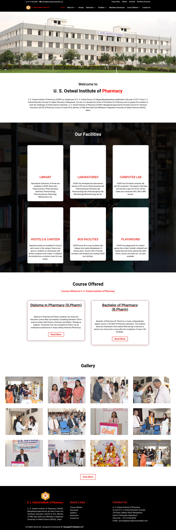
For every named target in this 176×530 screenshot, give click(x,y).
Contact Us (146, 7)
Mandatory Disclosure (143, 1)
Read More (56, 334)
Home (63, 7)
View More (88, 477)
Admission (90, 7)
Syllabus (124, 1)
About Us (70, 7)
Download (132, 1)
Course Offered (132, 7)
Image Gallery (116, 1)
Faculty (81, 7)
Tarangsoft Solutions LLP (73, 527)
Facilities (101, 7)
